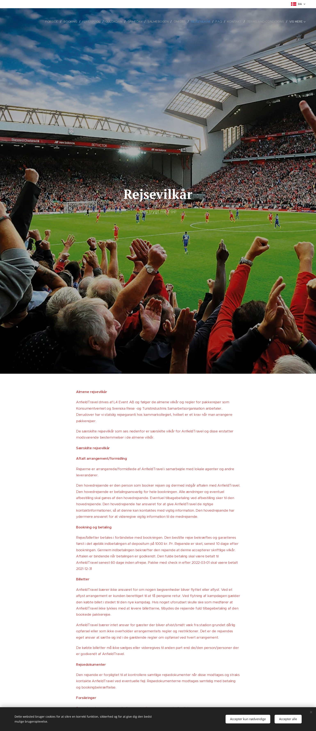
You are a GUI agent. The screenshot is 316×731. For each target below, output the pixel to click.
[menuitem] (55, 21)
